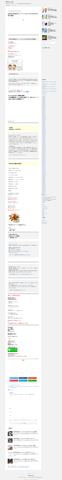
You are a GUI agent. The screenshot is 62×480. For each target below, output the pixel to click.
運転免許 (15, 387)
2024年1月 (43, 130)
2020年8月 (43, 178)
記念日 (43, 212)
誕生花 (43, 216)
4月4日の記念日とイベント (12, 386)
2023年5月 (43, 139)
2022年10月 (44, 147)
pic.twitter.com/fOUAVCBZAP (13, 252)
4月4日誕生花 (26, 386)
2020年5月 (43, 181)
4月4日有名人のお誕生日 (20, 386)
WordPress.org (44, 223)
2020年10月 (44, 175)
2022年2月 (43, 157)
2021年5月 (43, 167)
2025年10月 (44, 105)
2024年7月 (43, 123)
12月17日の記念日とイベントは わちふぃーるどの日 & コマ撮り (24, 445)
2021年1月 (43, 172)
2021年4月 (43, 168)
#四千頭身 (27, 251)
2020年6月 (43, 180)
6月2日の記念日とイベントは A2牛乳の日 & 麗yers (52, 31)
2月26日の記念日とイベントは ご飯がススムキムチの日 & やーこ (24, 459)
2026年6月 (43, 96)
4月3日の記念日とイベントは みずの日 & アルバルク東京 (19, 466)
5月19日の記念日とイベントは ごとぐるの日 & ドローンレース (24, 452)
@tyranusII (18, 286)
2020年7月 (43, 179)
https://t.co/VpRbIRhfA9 (12, 287)
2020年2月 (43, 185)
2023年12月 (44, 131)
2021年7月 (43, 165)
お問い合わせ (8, 5)
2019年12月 (44, 187)
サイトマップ (14, 5)
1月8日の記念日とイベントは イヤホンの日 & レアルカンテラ (24, 438)
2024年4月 (43, 126)
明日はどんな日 (9, 1)
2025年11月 (44, 104)
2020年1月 (43, 186)
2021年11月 (44, 160)
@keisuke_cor (27, 286)
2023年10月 (44, 133)
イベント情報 (44, 206)
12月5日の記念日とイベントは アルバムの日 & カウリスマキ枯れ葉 (25, 431)
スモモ (33, 386)
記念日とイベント (45, 213)
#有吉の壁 (19, 251)
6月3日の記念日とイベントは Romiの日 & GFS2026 (52, 24)
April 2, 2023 (30, 274)
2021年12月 (44, 159)
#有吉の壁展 (23, 251)
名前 (10, 408)
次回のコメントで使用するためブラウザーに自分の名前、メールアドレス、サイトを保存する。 (23, 421)
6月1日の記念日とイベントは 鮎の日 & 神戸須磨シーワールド (52, 38)
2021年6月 (43, 166)
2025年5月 (43, 111)
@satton (12, 389)
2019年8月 (43, 192)
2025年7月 (43, 109)
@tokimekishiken (11, 286)
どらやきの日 (30, 386)
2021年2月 (43, 171)
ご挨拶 (43, 204)
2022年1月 (43, 158)
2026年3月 (43, 99)
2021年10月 (44, 161)
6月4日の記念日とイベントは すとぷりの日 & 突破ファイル (52, 17)
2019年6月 (43, 193)
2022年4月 (43, 154)
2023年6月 (43, 138)
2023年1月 (43, 144)
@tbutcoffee (29, 285)
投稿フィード (44, 221)
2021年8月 (43, 164)
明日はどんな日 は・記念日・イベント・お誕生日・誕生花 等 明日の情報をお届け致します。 (31, 477)
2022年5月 (43, 153)
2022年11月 (44, 146)
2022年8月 (43, 150)
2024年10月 (44, 119)
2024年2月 (43, 129)
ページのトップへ (36, 358)
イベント (43, 205)
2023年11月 (44, 132)
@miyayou (23, 285)
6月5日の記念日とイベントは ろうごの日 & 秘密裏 (52, 10)
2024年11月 (44, 118)
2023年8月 (43, 136)
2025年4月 (43, 112)
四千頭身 (36, 386)
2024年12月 (44, 117)
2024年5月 (43, 125)
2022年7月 (43, 151)
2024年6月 (43, 124)
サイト (10, 415)
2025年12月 (44, 103)
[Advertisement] (23, 27)
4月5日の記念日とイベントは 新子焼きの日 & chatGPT (19, 467)
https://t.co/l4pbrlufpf (14, 251)
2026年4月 (43, 98)
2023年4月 (43, 140)
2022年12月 (44, 145)
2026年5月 (43, 97)
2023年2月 (43, 143)
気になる (43, 211)
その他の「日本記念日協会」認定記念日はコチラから (17, 154)
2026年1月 (43, 102)
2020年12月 (44, 173)
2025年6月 (43, 110)
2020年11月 (44, 174)
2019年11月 (44, 188)
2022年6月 (43, 152)
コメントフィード (45, 222)
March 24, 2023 (27, 254)
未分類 (43, 210)
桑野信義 (12, 387)
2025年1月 (43, 116)
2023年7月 (43, 137)
